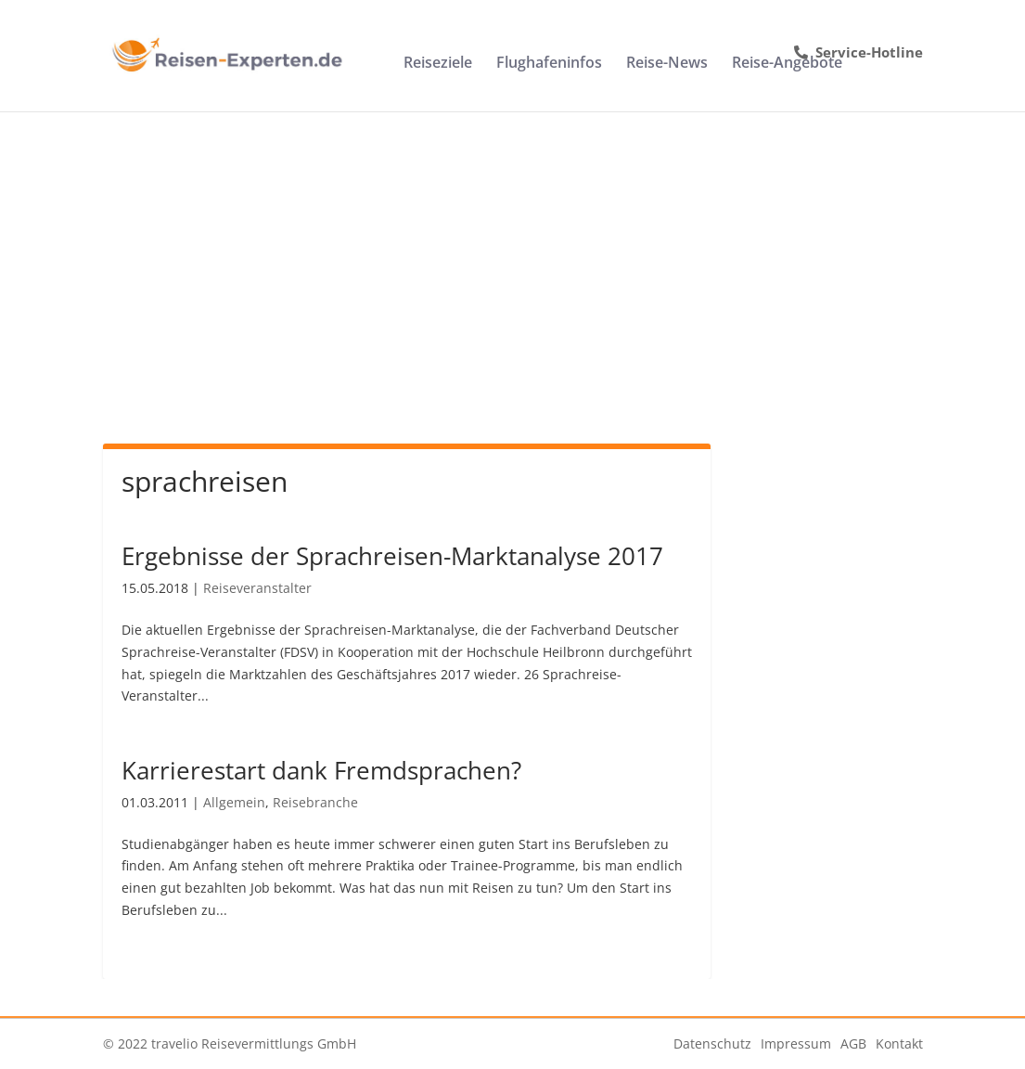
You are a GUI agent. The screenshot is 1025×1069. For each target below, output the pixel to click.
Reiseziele (438, 64)
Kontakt (899, 1043)
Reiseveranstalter (257, 588)
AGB (853, 1043)
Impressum (796, 1043)
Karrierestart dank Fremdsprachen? (321, 770)
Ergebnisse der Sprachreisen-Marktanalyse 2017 (392, 556)
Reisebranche (315, 802)
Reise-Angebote (787, 64)
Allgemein (234, 802)
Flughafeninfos (549, 64)
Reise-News (667, 64)
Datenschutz (712, 1043)
